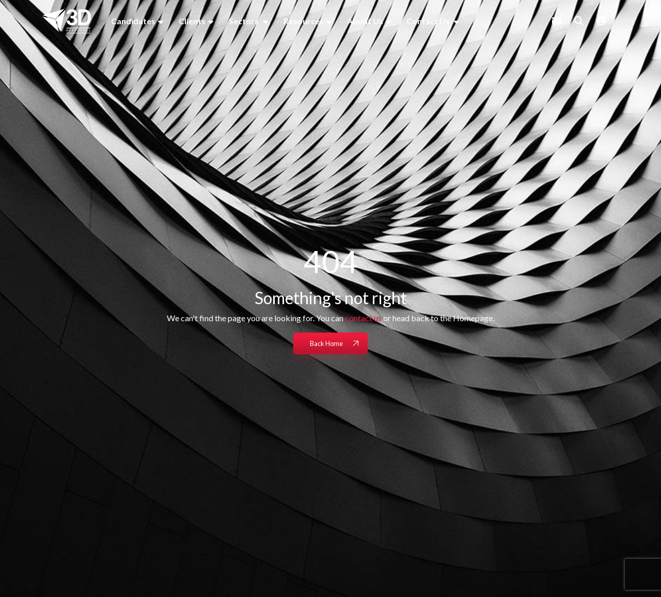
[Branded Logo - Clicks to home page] (66, 21)
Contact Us (428, 21)
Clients (192, 21)
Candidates (133, 21)
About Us (365, 21)
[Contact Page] (556, 20)
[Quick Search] (579, 20)
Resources (304, 21)
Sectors (244, 21)
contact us (363, 318)
